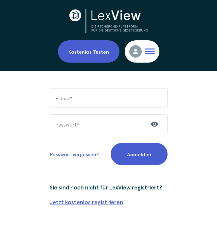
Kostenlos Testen (88, 51)
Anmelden (139, 154)
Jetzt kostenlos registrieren (86, 202)
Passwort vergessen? (74, 154)
